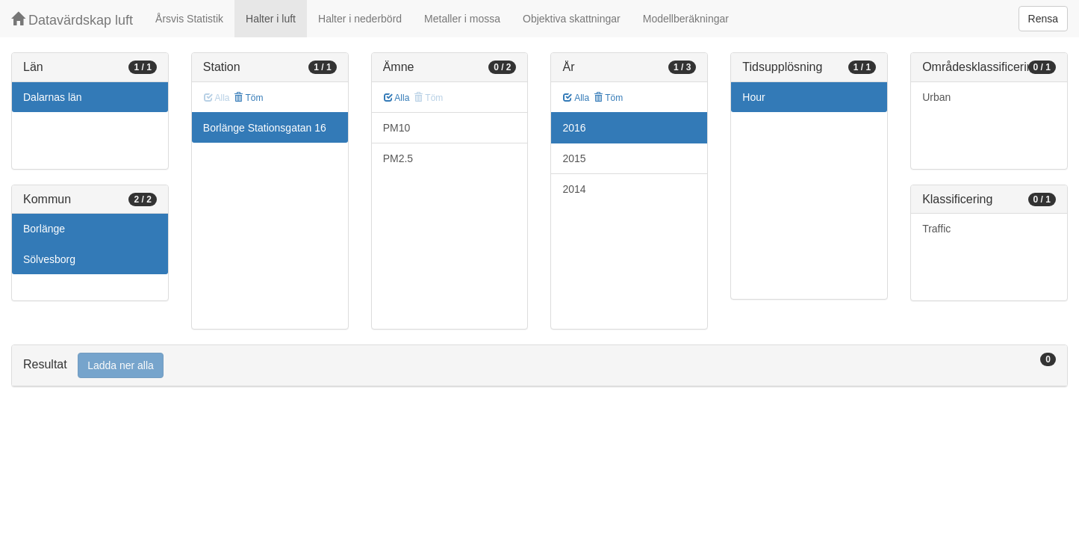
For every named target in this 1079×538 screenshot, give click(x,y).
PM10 (397, 128)
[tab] (539, 365)
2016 (573, 128)
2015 (573, 158)
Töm (248, 98)
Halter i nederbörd (360, 19)
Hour (753, 97)
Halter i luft (271, 19)
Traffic (936, 229)
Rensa (1043, 19)
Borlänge (44, 229)
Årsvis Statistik (189, 19)
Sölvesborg (49, 259)
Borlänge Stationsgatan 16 (264, 128)
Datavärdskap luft (72, 20)
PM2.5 (398, 158)
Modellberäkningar (686, 19)
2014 (573, 189)
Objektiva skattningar (572, 19)
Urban (936, 97)
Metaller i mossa (462, 19)
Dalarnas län (52, 97)
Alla (397, 98)
